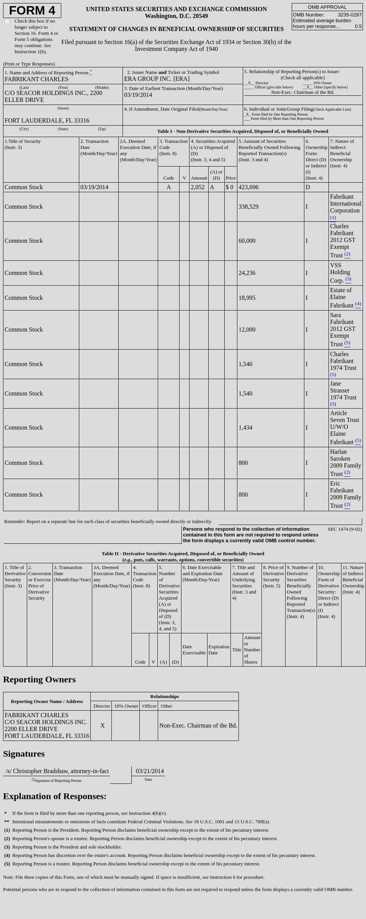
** (33, 779)
